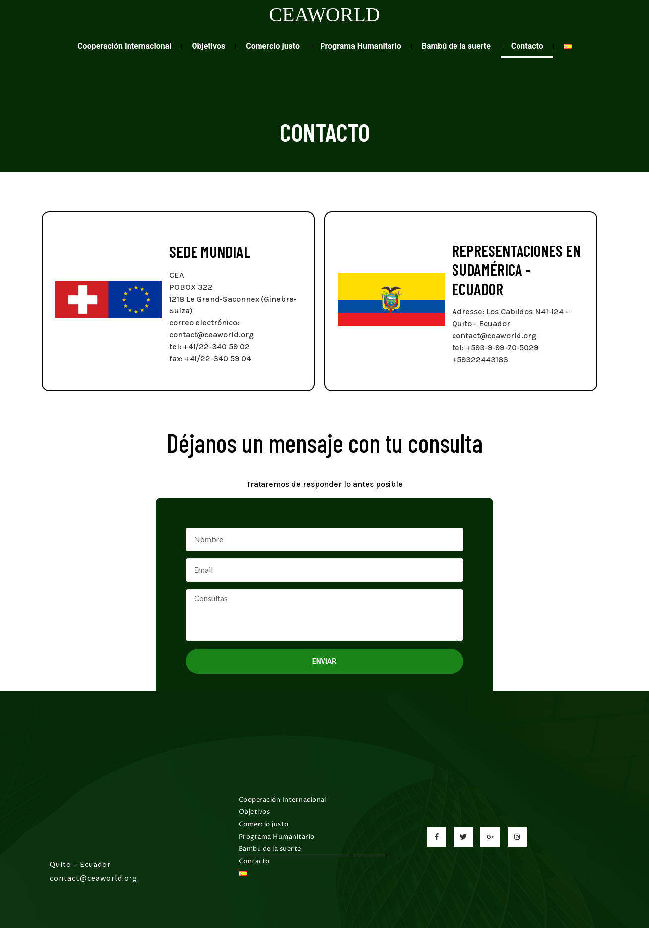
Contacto (527, 46)
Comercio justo (273, 46)
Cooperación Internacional (124, 46)
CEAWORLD (324, 14)
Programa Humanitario (360, 46)
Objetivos (208, 46)
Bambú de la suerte (456, 46)
